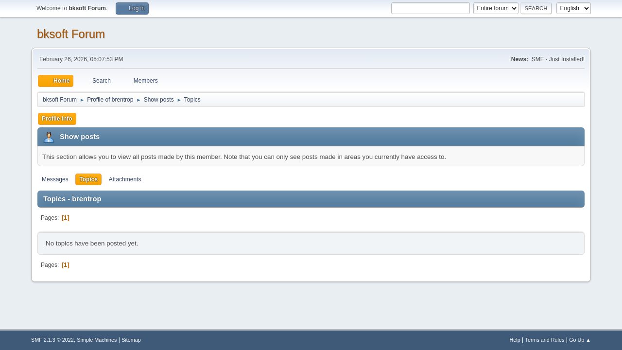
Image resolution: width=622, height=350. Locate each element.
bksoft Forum (71, 33)
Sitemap (131, 340)
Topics (88, 179)
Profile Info (57, 118)
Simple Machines (97, 340)
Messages (55, 179)
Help (515, 340)
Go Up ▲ (580, 340)
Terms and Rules (545, 340)
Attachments (125, 179)
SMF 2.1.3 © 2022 (52, 340)
